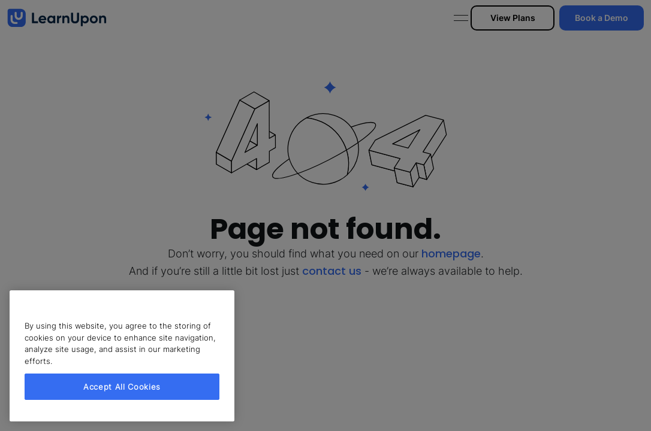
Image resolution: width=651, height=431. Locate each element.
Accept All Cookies (122, 386)
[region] (122, 355)
